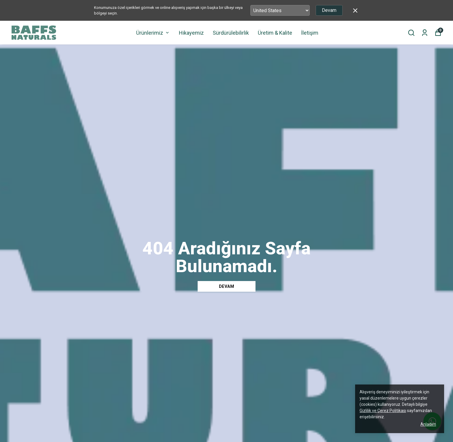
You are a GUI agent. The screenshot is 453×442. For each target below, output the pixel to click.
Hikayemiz (191, 33)
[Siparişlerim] (424, 32)
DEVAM (226, 286)
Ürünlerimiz (153, 33)
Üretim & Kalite (275, 33)
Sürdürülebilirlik (231, 33)
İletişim (309, 33)
